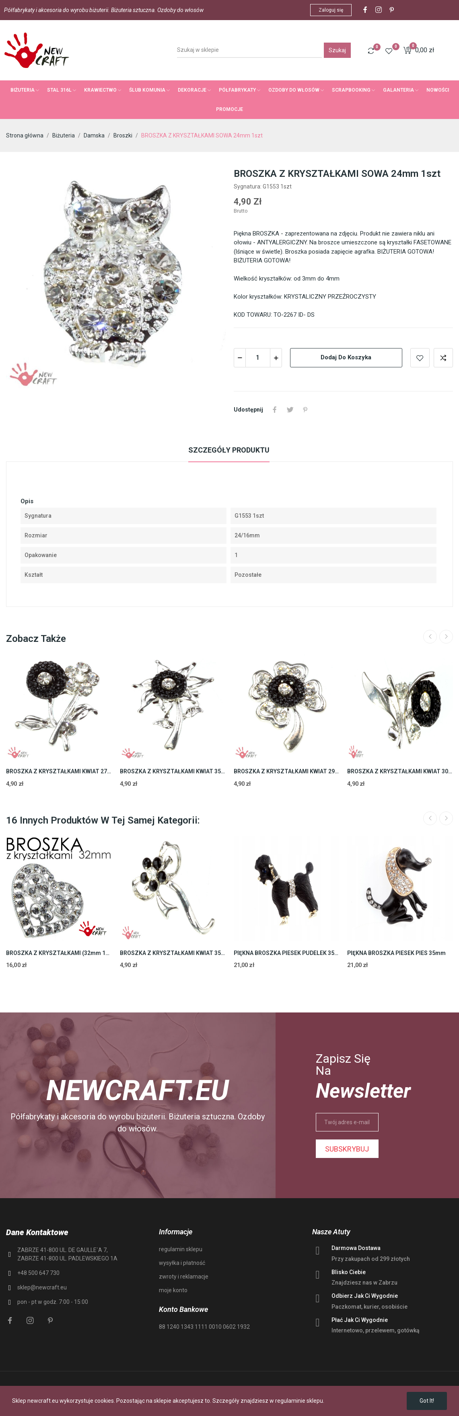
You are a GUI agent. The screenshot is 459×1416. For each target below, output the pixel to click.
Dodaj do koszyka (346, 357)
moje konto (173, 1290)
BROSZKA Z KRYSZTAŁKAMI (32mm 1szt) (59, 953)
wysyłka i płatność (182, 1263)
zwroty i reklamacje (183, 1276)
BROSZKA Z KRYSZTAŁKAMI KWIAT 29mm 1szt (287, 771)
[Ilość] (258, 357)
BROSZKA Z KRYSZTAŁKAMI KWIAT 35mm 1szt (173, 771)
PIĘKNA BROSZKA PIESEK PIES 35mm (396, 953)
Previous (430, 636)
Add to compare (443, 358)
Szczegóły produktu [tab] (229, 450)
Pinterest (305, 410)
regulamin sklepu (180, 1249)
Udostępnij (274, 410)
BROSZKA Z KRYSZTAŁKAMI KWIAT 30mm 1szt (400, 771)
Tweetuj (290, 410)
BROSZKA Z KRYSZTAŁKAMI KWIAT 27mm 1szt (59, 771)
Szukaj (337, 50)
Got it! (427, 1401)
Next (446, 636)
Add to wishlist (420, 358)
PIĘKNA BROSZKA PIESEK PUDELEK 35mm (287, 953)
